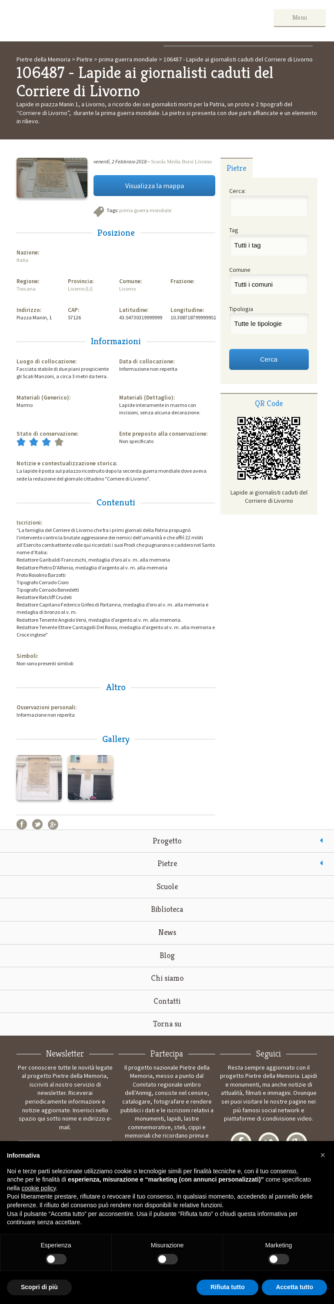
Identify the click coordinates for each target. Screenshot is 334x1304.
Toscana (26, 288)
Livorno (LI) (80, 288)
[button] (323, 1155)
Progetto (167, 841)
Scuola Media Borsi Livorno (181, 162)
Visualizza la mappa (154, 185)
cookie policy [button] (38, 1188)
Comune (239, 270)
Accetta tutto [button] (294, 1287)
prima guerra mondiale (145, 210)
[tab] (236, 168)
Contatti (167, 1001)
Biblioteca (167, 909)
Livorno (127, 288)
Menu (299, 17)
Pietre (167, 863)
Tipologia (241, 309)
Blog (167, 955)
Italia (22, 260)
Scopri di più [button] (39, 1287)
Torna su (167, 1024)
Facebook (22, 824)
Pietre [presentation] (236, 168)
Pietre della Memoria (73, 20)
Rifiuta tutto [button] (227, 1287)
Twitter (37, 824)
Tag (233, 230)
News (167, 932)
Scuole (167, 886)
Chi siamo (167, 978)
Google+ (53, 824)
